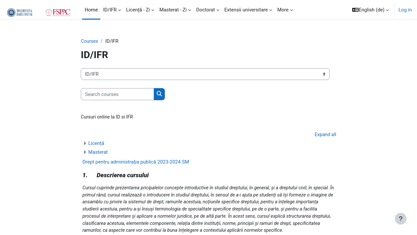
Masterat (98, 153)
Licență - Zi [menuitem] (138, 10)
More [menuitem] (283, 10)
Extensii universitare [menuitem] (246, 10)
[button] (370, 10)
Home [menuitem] (91, 10)
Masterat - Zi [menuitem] (173, 10)
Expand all (325, 135)
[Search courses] (117, 94)
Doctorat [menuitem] (205, 10)
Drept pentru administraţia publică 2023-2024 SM (135, 163)
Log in (405, 10)
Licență (96, 144)
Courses (90, 41)
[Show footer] (401, 219)
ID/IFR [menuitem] (110, 10)
